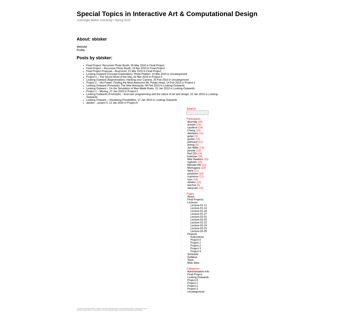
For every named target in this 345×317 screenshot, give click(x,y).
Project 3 (195, 248)
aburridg (192, 121)
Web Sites (193, 262)
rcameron (192, 176)
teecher (191, 185)
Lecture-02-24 (198, 225)
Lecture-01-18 (198, 210)
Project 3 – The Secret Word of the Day (109, 76)
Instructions (197, 236)
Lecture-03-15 (198, 228)
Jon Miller (193, 147)
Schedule (192, 254)
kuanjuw (192, 156)
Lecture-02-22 (198, 222)
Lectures (192, 202)
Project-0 (132, 102)
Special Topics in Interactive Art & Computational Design (167, 14)
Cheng (191, 130)
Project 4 (195, 251)
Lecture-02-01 (198, 216)
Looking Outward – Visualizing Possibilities (111, 99)
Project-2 (190, 82)
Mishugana (193, 167)
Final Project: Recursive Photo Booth (107, 65)
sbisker (191, 182)
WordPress (130, 310)
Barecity (140, 310)
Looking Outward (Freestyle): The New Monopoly (115, 85)
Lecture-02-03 (198, 219)
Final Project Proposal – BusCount (106, 71)
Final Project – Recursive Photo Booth (108, 68)
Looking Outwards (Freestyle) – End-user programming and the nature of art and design (137, 94)
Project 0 (195, 239)
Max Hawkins (195, 159)
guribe (191, 139)
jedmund (192, 141)
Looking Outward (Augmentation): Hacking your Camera (119, 79)
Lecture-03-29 (198, 231)
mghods (192, 162)
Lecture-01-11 (198, 205)
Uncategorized (178, 73)
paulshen (192, 173)
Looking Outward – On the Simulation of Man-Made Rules (120, 88)
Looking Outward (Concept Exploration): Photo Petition (118, 73)
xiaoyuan (192, 187)
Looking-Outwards (173, 85)
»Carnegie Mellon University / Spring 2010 (104, 20)
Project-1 (132, 91)
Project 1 (195, 242)
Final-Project (157, 65)
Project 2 (195, 245)
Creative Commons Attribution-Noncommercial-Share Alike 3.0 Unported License (121, 308)
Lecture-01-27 (198, 213)
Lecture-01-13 (198, 208)
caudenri (192, 127)
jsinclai (191, 150)
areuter (191, 124)
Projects (192, 234)
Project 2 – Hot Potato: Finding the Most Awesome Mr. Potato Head (125, 82)
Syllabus (192, 257)
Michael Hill (194, 164)
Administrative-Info (198, 271)
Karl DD (192, 153)
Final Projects (195, 199)
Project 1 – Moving (97, 91)
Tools (190, 259)
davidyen (192, 133)
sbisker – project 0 (97, 102)
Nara (190, 170)
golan (190, 136)
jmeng (191, 144)
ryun (189, 179)
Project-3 (157, 76)
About (190, 196)
